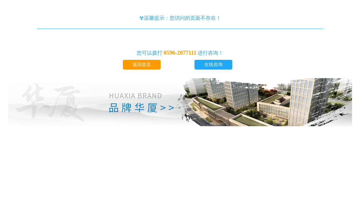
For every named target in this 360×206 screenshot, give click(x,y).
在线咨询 (213, 64)
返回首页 (142, 64)
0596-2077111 (180, 52)
